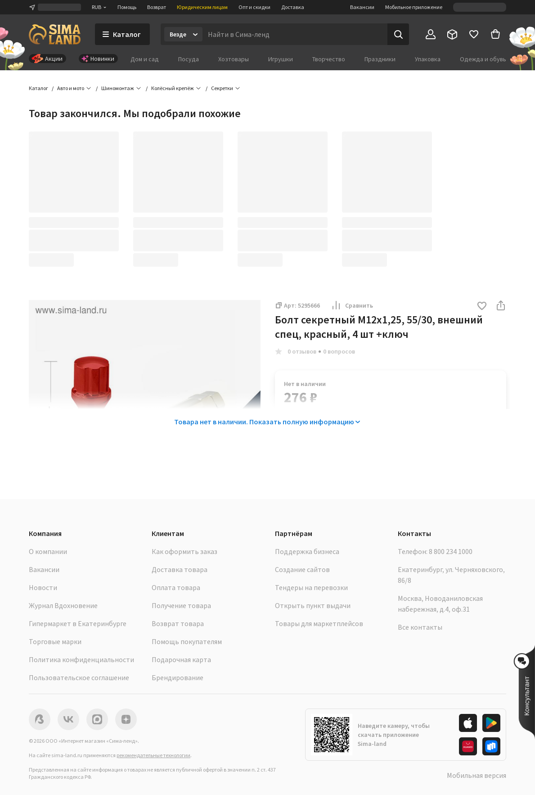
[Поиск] (398, 34)
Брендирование (177, 677)
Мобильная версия (476, 775)
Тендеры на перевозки (311, 587)
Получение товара (181, 605)
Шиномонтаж (117, 88)
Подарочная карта (181, 659)
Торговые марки (55, 641)
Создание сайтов (302, 569)
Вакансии (362, 7)
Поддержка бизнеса (307, 551)
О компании (48, 551)
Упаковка (428, 59)
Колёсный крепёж (172, 88)
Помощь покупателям (187, 641)
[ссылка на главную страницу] (55, 34)
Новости (43, 587)
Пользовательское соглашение (79, 677)
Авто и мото (70, 88)
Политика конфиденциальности (81, 659)
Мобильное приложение (413, 7)
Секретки (222, 88)
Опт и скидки (254, 7)
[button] (482, 306)
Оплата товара (176, 587)
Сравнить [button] (352, 305)
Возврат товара (178, 623)
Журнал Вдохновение (63, 605)
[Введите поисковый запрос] (294, 34)
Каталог (38, 88)
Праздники (380, 59)
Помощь (126, 7)
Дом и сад (144, 59)
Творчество (328, 59)
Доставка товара (179, 569)
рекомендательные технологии (153, 755)
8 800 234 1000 (450, 551)
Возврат (156, 7)
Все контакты (420, 626)
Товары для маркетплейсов (319, 623)
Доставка (292, 7)
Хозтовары (233, 59)
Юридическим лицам (202, 7)
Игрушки (280, 59)
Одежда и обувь (483, 59)
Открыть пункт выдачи (313, 605)
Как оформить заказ (184, 551)
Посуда (188, 59)
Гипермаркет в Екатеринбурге (77, 623)
